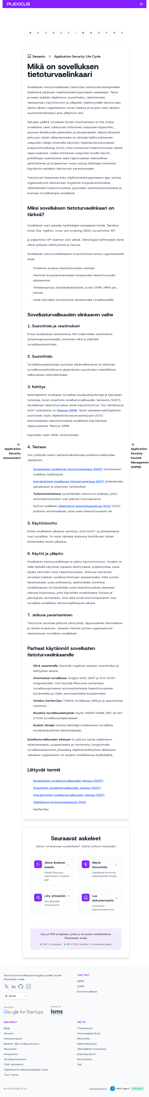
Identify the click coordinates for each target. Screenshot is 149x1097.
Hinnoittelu (83, 1038)
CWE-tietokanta (13, 1064)
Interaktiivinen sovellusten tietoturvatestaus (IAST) (68, 481)
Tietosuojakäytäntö (88, 1033)
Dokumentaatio (13, 1038)
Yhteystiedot (85, 1028)
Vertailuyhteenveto (15, 1059)
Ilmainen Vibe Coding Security (21, 1043)
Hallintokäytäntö (87, 1043)
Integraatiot (11, 1054)
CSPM (80, 986)
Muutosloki (10, 1049)
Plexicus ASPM (67, 410)
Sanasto (9, 1033)
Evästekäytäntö (86, 1054)
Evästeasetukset (98, 1088)
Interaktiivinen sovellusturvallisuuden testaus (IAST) (68, 795)
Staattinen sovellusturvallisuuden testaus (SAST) (67, 788)
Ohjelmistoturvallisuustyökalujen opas (26, 1069)
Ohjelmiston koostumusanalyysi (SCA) (84, 506)
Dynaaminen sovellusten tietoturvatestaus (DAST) (68, 469)
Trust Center (11, 1074)
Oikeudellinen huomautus (91, 1049)
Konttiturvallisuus (87, 991)
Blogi (7, 1028)
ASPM (80, 981)
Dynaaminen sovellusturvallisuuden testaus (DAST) (68, 781)
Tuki (79, 1064)
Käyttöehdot (84, 1059)
